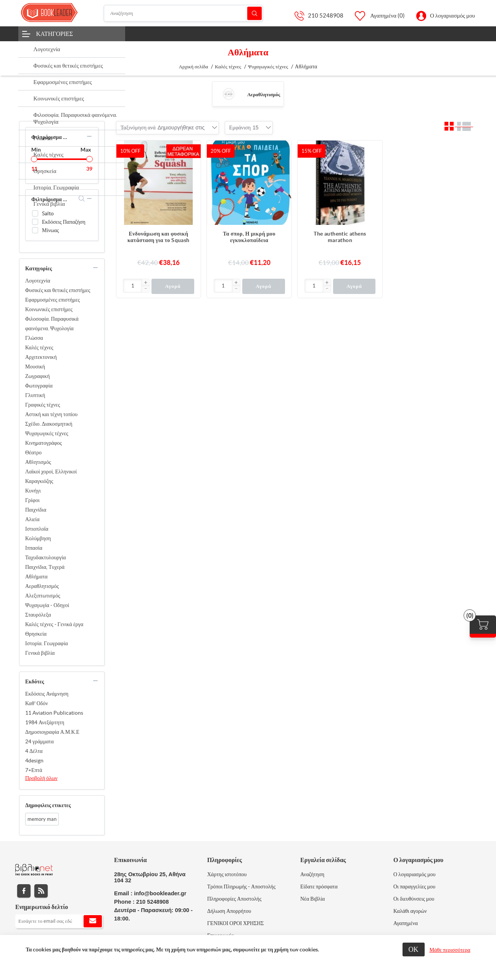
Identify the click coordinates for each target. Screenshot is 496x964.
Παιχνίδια (35, 510)
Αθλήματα (36, 576)
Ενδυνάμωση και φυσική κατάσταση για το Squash (158, 237)
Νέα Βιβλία (312, 899)
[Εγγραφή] (59, 921)
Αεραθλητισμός (263, 94)
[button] (145, 283)
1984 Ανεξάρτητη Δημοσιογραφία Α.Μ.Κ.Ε (52, 727)
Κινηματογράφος (43, 443)
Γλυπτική (35, 395)
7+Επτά (33, 770)
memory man (41, 819)
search (82, 198)
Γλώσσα (34, 338)
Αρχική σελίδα (193, 66)
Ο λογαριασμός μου (452, 15)
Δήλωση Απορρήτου (229, 911)
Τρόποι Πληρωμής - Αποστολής (241, 886)
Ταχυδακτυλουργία (45, 557)
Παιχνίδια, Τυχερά (44, 567)
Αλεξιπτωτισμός (42, 596)
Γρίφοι (32, 500)
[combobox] (181, 127)
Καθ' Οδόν (36, 703)
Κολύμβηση (38, 538)
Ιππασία (33, 548)
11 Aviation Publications (54, 713)
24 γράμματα (39, 741)
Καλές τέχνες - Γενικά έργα (54, 624)
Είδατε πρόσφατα (319, 886)
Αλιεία (32, 519)
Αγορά (172, 286)
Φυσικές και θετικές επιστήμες (57, 290)
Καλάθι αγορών (410, 911)
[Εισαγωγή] (132, 285)
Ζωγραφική (37, 376)
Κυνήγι (33, 491)
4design (34, 760)
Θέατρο (33, 452)
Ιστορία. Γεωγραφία (46, 643)
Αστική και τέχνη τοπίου (51, 414)
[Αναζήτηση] (183, 13)
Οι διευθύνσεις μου (413, 899)
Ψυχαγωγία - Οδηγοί (47, 605)
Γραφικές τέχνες (42, 405)
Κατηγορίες (54, 33)
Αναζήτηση (254, 13)
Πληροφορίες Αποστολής (234, 899)
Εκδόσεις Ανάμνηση (46, 694)
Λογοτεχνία (37, 281)
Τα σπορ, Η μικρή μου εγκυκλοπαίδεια (249, 237)
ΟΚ (414, 949)
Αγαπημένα (405, 923)
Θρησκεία (36, 634)
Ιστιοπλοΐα (36, 529)
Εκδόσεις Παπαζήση (63, 222)
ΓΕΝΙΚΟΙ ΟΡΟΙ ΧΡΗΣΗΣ (235, 923)
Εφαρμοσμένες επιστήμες (52, 300)
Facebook (24, 891)
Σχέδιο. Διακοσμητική (48, 424)
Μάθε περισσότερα (450, 950)
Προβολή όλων (41, 778)
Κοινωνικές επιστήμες (48, 309)
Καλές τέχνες (39, 347)
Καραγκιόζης (39, 481)
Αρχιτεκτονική (41, 357)
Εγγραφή (93, 921)
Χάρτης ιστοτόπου (227, 874)
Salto (48, 213)
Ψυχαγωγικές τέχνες (46, 433)
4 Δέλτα (34, 751)
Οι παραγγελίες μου (414, 886)
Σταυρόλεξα (38, 615)
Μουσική (35, 366)
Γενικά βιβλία (40, 653)
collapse (89, 136)
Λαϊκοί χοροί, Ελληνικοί (51, 471)
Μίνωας (50, 230)
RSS (41, 891)
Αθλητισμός (38, 462)
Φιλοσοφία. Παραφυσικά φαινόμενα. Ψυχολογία (52, 323)
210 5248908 (325, 15)
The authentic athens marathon (340, 237)
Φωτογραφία (39, 386)
